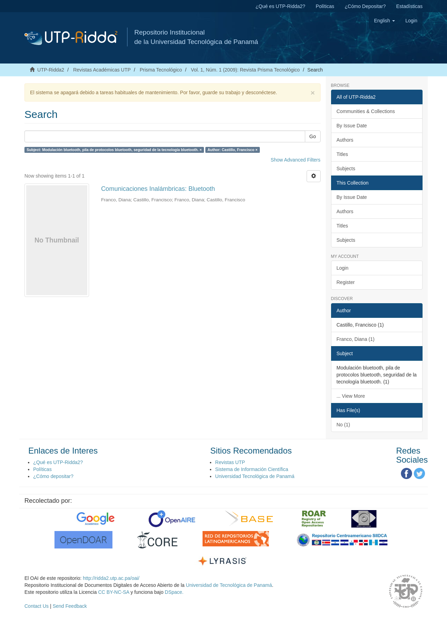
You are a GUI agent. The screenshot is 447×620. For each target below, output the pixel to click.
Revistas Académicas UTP (102, 70)
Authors (345, 140)
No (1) (343, 424)
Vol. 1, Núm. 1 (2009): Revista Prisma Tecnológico (245, 70)
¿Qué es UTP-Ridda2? (280, 6)
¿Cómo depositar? (53, 476)
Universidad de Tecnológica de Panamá (229, 585)
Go (312, 136)
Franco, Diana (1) (356, 339)
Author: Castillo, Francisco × (232, 150)
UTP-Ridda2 (50, 70)
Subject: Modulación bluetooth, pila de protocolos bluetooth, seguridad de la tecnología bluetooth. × (114, 150)
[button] (384, 20)
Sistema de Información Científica (251, 469)
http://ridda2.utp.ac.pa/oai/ (111, 578)
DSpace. (174, 592)
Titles (342, 154)
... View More (351, 396)
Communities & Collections (366, 111)
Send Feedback (70, 606)
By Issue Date (352, 125)
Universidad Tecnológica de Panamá (254, 476)
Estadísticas (409, 6)
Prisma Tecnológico (161, 70)
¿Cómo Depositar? (365, 6)
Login (343, 268)
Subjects (346, 168)
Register (346, 282)
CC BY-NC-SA (113, 592)
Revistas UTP (230, 462)
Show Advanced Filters (295, 160)
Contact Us (36, 606)
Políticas (325, 6)
